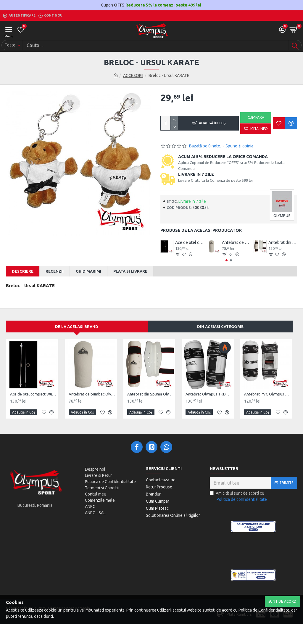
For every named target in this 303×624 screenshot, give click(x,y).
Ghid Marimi (88, 271)
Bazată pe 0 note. (205, 146)
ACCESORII (133, 75)
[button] (226, 260)
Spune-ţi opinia (239, 146)
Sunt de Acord (282, 601)
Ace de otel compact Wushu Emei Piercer (189, 242)
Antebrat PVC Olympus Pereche (267, 394)
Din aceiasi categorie (220, 326)
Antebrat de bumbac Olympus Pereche (236, 242)
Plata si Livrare (130, 271)
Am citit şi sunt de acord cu (239, 497)
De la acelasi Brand (76, 326)
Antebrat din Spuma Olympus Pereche (282, 242)
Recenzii (55, 271)
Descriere (22, 271)
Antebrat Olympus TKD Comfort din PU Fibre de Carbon (209, 394)
